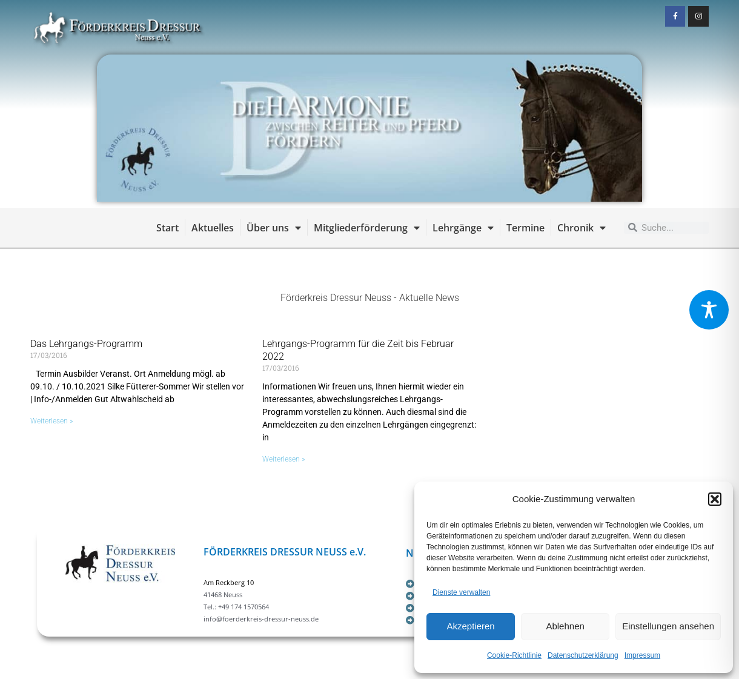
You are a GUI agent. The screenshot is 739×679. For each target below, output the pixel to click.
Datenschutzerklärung (583, 655)
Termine (525, 227)
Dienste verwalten (461, 592)
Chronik (581, 228)
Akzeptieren (470, 626)
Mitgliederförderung (367, 228)
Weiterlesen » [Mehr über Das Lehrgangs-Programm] (51, 421)
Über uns (274, 228)
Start (167, 227)
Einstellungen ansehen (668, 626)
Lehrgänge (463, 228)
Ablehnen (565, 626)
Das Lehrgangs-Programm (86, 343)
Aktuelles (212, 227)
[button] (715, 499)
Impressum (642, 655)
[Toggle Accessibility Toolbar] (709, 310)
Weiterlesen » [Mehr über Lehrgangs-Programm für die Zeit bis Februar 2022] (283, 459)
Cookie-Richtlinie (514, 655)
